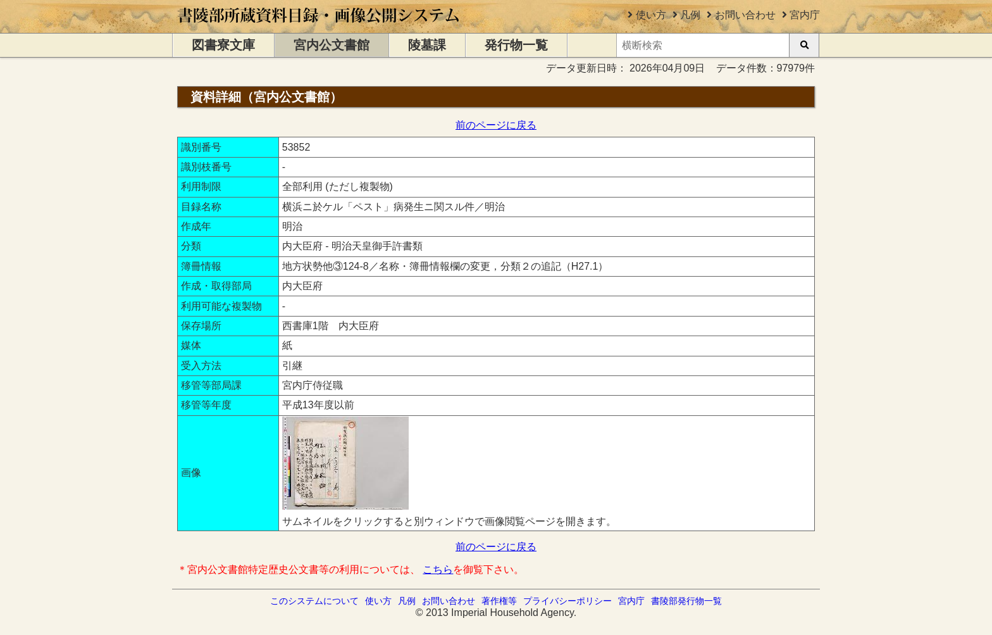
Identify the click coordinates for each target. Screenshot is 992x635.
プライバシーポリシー (567, 601)
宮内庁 (805, 14)
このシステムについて (314, 601)
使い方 (651, 14)
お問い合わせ (745, 14)
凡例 (690, 14)
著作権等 (499, 601)
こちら (438, 569)
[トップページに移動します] (319, 27)
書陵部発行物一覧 (686, 601)
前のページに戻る (496, 125)
